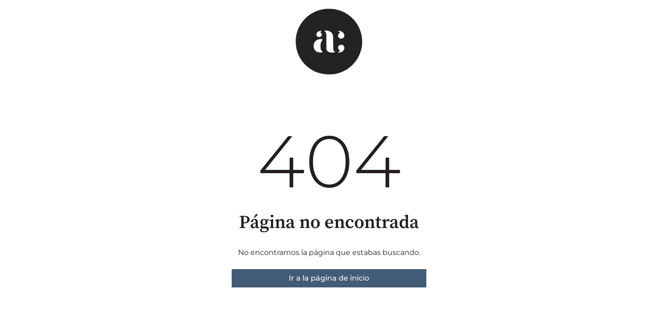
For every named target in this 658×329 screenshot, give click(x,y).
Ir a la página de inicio (329, 278)
